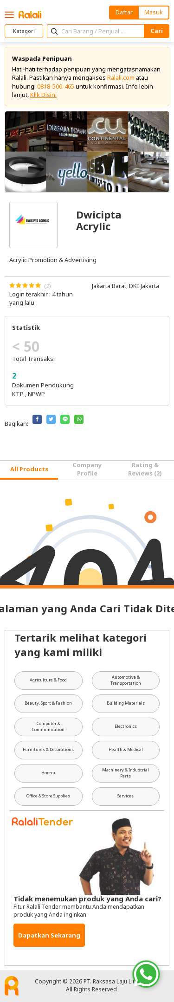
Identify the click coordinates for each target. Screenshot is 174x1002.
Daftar (124, 12)
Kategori (24, 30)
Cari (156, 30)
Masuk (153, 12)
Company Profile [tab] (87, 469)
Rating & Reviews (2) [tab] (145, 469)
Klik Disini (43, 94)
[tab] (29, 470)
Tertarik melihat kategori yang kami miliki (80, 644)
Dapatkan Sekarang (49, 935)
